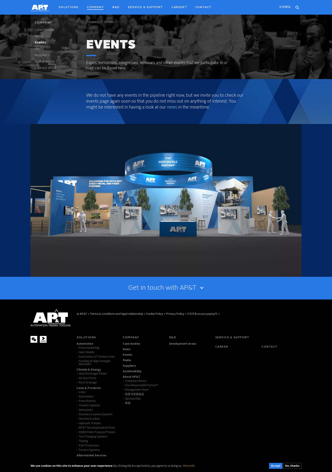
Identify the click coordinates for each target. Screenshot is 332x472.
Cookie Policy (155, 314)
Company (92, 22)
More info (189, 466)
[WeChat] (33, 339)
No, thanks (292, 466)
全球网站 (285, 7)
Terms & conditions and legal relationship (117, 314)
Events (109, 22)
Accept (276, 466)
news (172, 107)
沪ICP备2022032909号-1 (203, 314)
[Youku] (43, 339)
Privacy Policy (175, 314)
